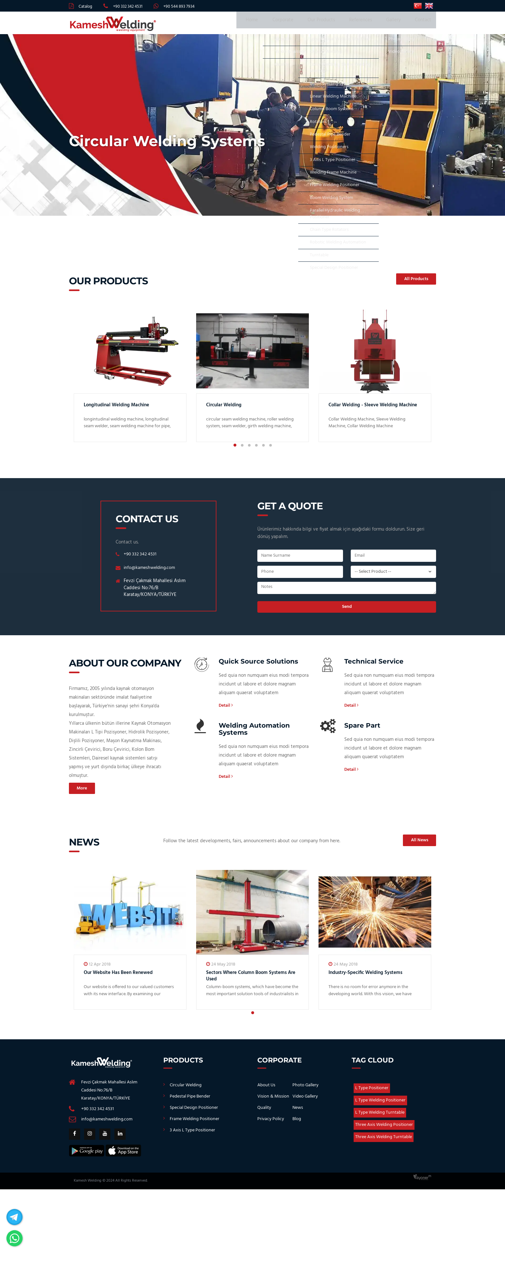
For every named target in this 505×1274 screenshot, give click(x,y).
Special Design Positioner (194, 1112)
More (85, 792)
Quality (264, 1112)
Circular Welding (227, 408)
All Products (412, 282)
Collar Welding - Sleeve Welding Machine (370, 411)
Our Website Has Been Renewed (125, 976)
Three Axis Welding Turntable (383, 1141)
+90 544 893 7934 (179, 6)
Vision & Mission (273, 1100)
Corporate (299, 24)
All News (416, 845)
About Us (266, 1089)
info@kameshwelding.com (151, 571)
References (368, 24)
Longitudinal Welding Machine (123, 408)
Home (273, 24)
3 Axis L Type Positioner (192, 1134)
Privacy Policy (270, 1123)
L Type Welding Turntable (380, 1116)
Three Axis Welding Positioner (384, 1129)
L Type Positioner (371, 1092)
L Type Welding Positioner (380, 1104)
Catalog (85, 6)
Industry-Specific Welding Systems (373, 976)
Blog (296, 1123)
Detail (226, 709)
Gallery (397, 24)
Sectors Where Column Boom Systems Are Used (243, 980)
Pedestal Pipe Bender (190, 1100)
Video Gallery (305, 1100)
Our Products (333, 24)
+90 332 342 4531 (127, 6)
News (297, 1112)
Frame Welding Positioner (194, 1123)
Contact (422, 24)
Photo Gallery (305, 1089)
